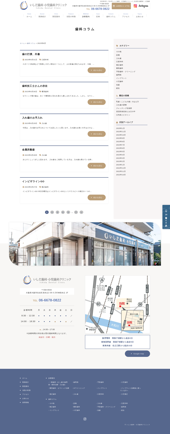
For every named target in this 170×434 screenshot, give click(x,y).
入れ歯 (44, 123)
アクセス (126, 15)
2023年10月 (121, 134)
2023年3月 (120, 156)
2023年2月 (120, 160)
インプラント (121, 78)
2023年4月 (120, 153)
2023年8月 (120, 140)
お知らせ (140, 15)
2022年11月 (121, 169)
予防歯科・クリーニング (125, 71)
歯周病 (118, 74)
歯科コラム (111, 15)
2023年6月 (120, 147)
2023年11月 (121, 130)
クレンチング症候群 (124, 107)
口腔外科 (45, 60)
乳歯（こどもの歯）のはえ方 (127, 101)
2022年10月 (121, 173)
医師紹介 (42, 15)
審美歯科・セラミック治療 (59, 388)
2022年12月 (121, 166)
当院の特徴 (71, 15)
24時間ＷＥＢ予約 (123, 6)
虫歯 (118, 84)
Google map (138, 353)
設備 (118, 55)
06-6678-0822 (47, 300)
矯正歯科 (45, 187)
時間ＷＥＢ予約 (166, 217)
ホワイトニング (79, 388)
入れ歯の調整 (121, 104)
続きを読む (97, 70)
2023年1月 (120, 163)
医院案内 (56, 15)
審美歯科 (45, 91)
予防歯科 (100, 382)
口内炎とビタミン (123, 114)
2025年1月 (120, 127)
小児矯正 (124, 394)
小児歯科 (119, 81)
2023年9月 (120, 137)
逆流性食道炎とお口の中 (125, 111)
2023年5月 (120, 150)
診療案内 (86, 15)
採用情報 (25, 402)
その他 (118, 52)
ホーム (29, 15)
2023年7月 (120, 143)
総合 (118, 87)
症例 (98, 15)
